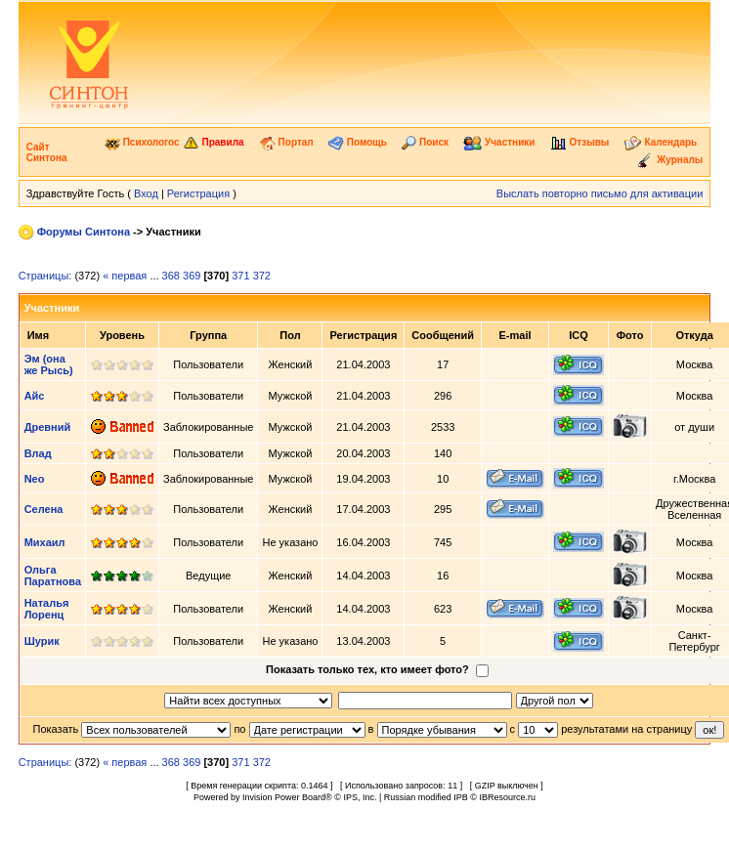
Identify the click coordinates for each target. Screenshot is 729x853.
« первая (125, 275)
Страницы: (45, 275)
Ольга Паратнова (52, 575)
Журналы (669, 159)
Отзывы (580, 142)
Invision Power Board (283, 797)
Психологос (142, 142)
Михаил (44, 542)
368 (171, 275)
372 (262, 275)
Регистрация (198, 193)
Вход (146, 193)
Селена (44, 509)
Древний (47, 427)
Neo (34, 479)
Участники (499, 142)
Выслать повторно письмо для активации (600, 193)
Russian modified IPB (426, 797)
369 (191, 275)
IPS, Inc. (359, 797)
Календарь (661, 142)
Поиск (425, 142)
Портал (286, 142)
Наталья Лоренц (46, 608)
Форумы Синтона (83, 231)
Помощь (357, 142)
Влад (38, 453)
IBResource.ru (507, 797)
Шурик (42, 641)
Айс (34, 396)
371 (240, 275)
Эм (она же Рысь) (48, 364)
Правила (213, 142)
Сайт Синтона (46, 152)
